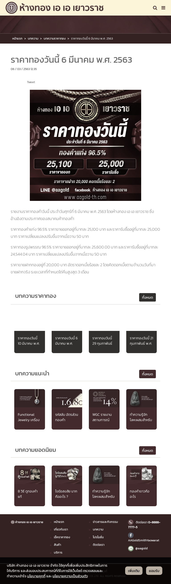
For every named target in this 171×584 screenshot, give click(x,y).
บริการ (58, 552)
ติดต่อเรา (98, 544)
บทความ (33, 38)
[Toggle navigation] (155, 7)
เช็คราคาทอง (62, 537)
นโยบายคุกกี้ (36, 576)
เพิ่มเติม (134, 570)
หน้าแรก (17, 38)
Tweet (31, 82)
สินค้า (57, 544)
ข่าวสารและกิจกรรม (105, 521)
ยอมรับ (154, 570)
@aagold (138, 548)
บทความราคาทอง (55, 38)
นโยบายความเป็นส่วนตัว (70, 576)
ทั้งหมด (147, 297)
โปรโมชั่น (98, 537)
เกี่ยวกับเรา (61, 529)
